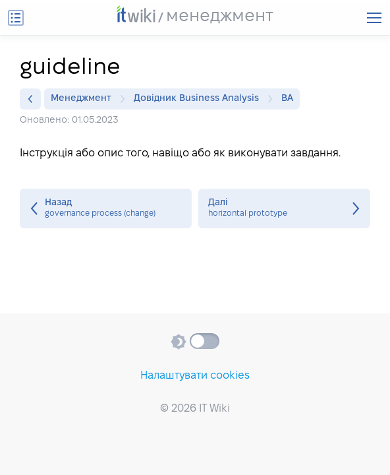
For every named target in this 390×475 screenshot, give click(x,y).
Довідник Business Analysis (199, 99)
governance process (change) (106, 208)
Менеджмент (84, 99)
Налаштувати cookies (195, 376)
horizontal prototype (284, 208)
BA (287, 98)
